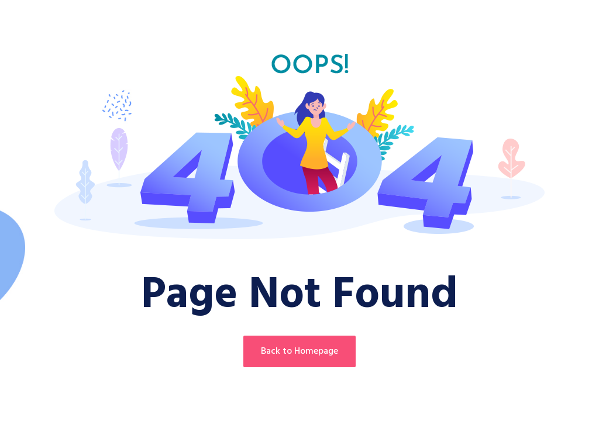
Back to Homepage (299, 351)
